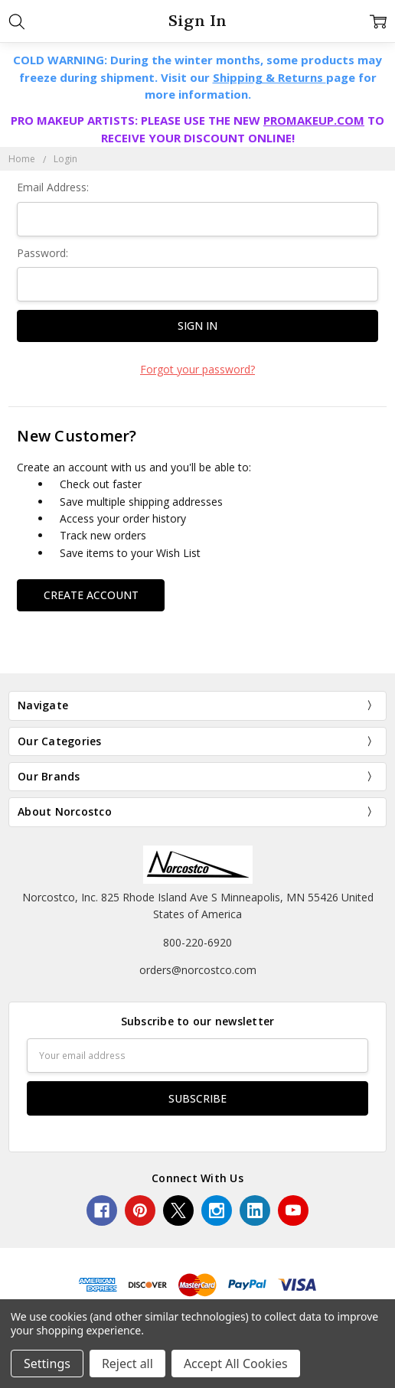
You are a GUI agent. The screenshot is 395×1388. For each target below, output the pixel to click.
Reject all (127, 1363)
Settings (47, 1363)
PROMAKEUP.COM (313, 120)
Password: (42, 253)
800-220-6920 (197, 942)
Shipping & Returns (269, 77)
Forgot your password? (197, 369)
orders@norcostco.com (197, 970)
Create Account (91, 595)
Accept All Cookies (236, 1363)
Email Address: (53, 187)
